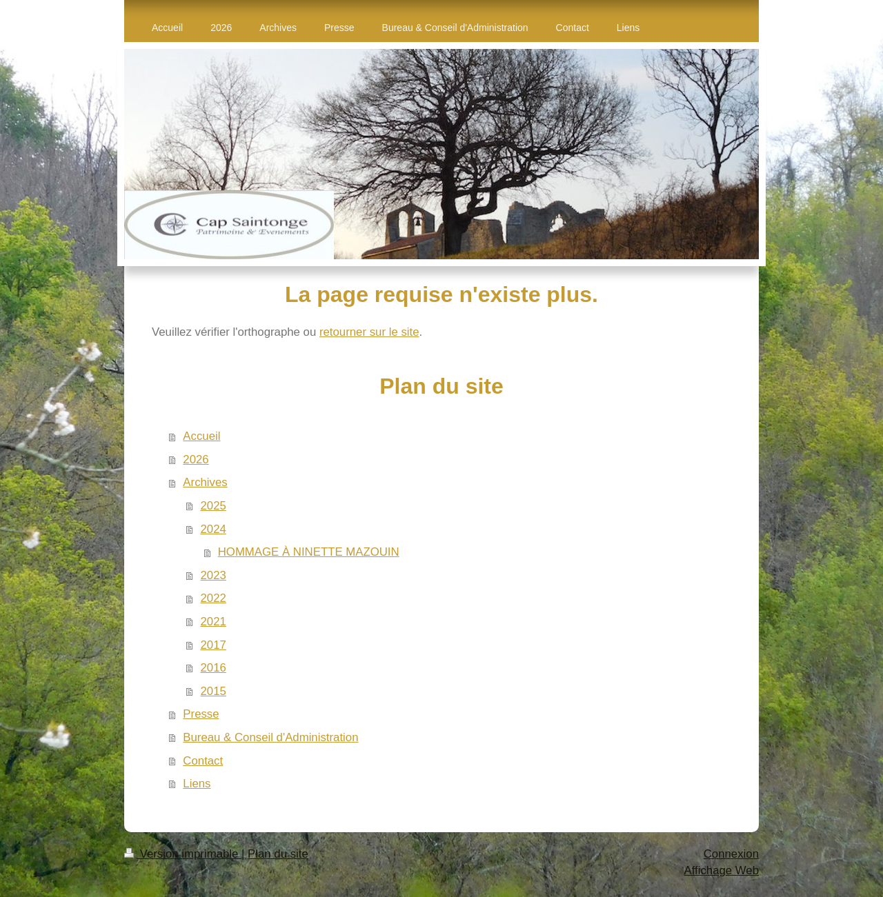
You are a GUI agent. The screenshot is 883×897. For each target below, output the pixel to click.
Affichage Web (721, 870)
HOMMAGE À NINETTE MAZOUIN (308, 551)
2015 (213, 691)
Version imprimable (182, 853)
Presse (201, 713)
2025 (213, 505)
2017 (213, 645)
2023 (213, 575)
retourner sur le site (369, 332)
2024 (213, 529)
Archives (205, 482)
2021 (213, 621)
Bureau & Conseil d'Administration (270, 737)
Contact (203, 760)
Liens (196, 783)
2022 (213, 598)
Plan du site (278, 853)
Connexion (731, 853)
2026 (195, 459)
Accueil (201, 436)
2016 (213, 667)
